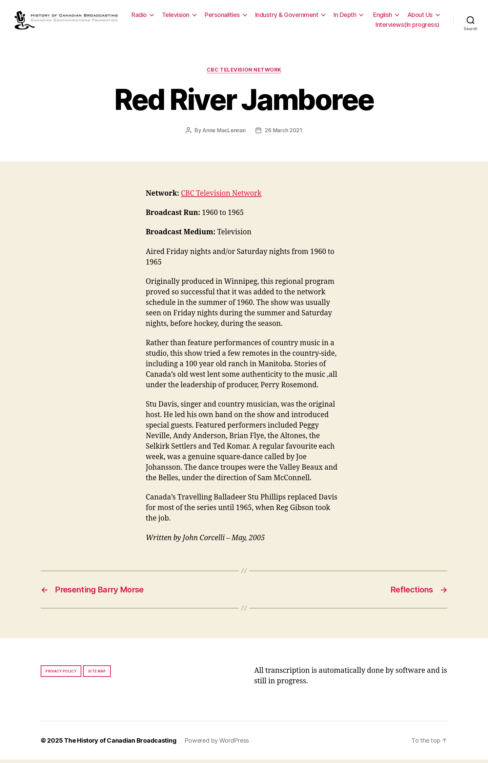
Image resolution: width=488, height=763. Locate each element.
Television (216, 16)
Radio (179, 16)
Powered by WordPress (216, 743)
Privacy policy (61, 674)
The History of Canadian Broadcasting (120, 743)
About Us (347, 26)
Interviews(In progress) (407, 26)
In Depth (385, 16)
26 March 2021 (283, 133)
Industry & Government (327, 16)
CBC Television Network (244, 73)
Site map (97, 674)
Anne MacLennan (223, 133)
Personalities (263, 16)
